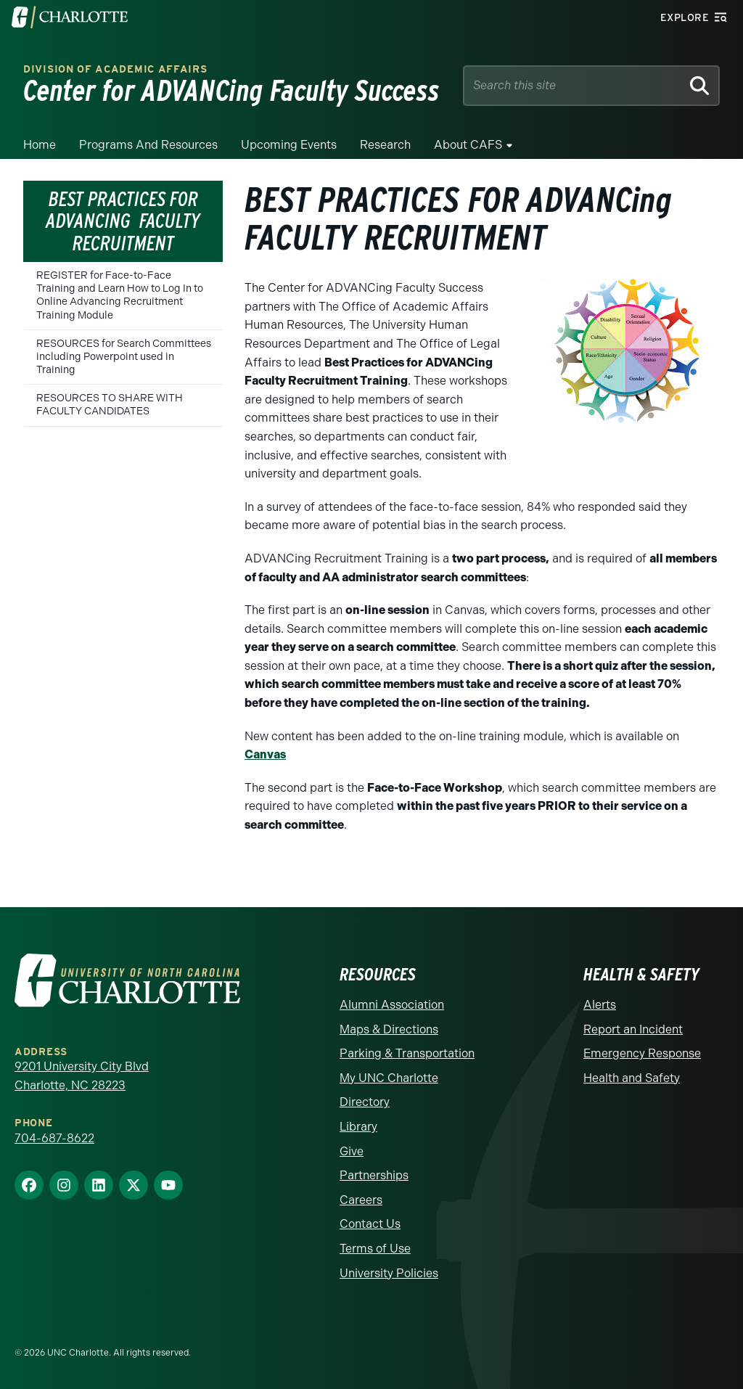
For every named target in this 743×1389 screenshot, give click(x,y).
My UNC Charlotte (389, 1078)
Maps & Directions (389, 1029)
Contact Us (370, 1224)
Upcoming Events (289, 145)
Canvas (265, 754)
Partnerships (374, 1175)
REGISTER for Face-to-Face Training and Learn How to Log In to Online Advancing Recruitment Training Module (119, 295)
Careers (361, 1200)
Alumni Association (392, 1005)
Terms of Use (375, 1248)
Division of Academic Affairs (115, 69)
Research (385, 145)
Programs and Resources (148, 145)
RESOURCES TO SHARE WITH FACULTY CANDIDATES (109, 404)
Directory (365, 1102)
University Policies (389, 1273)
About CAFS (468, 145)
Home (39, 145)
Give (352, 1151)
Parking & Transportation (407, 1053)
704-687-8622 (54, 1138)
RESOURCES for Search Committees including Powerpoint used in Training (123, 356)
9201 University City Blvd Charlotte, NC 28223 (82, 1076)
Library (358, 1127)
